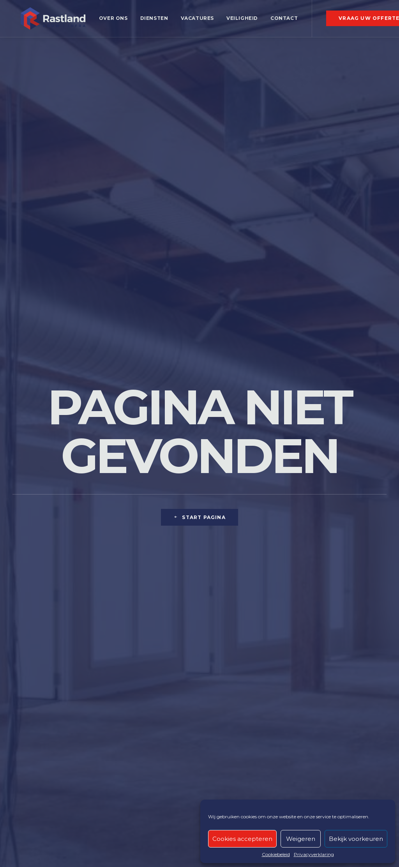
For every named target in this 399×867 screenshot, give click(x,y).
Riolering (123, 676)
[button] (312, 713)
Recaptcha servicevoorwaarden (53, 840)
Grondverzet (32, 686)
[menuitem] (110, 20)
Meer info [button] (199, 411)
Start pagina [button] (199, 224)
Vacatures (193, 20)
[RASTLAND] (51, 20)
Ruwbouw (29, 676)
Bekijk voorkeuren (356, 838)
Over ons (110, 20)
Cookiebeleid (276, 854)
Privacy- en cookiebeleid (44, 831)
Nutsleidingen (131, 686)
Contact (281, 20)
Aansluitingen (131, 697)
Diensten (151, 20)
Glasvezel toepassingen (243, 665)
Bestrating (125, 665)
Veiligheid (239, 20)
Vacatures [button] (351, 710)
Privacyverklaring (314, 854)
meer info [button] (70, 399)
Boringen (27, 665)
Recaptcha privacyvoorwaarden (53, 849)
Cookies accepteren (242, 838)
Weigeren (300, 838)
